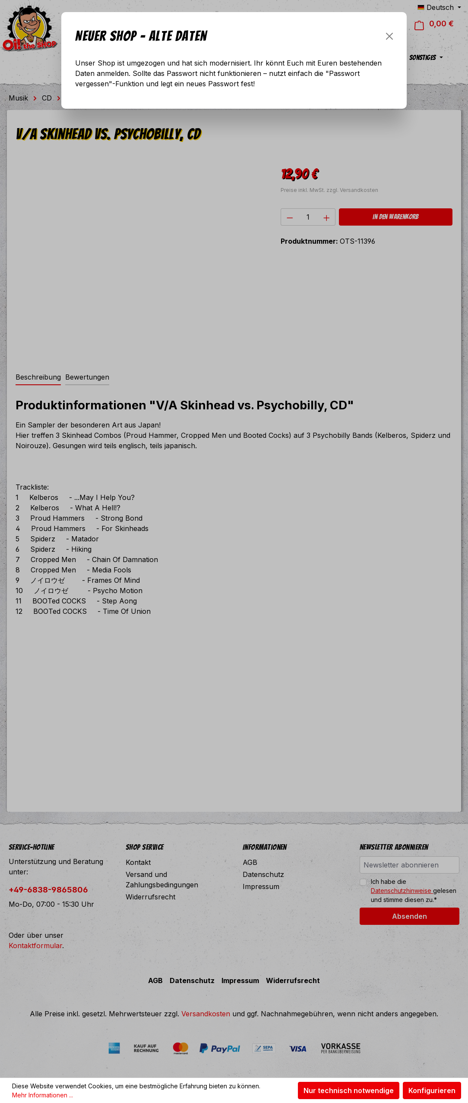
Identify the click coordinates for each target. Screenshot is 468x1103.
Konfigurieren (431, 1090)
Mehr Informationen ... (42, 1095)
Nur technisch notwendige (349, 1090)
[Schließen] (389, 36)
